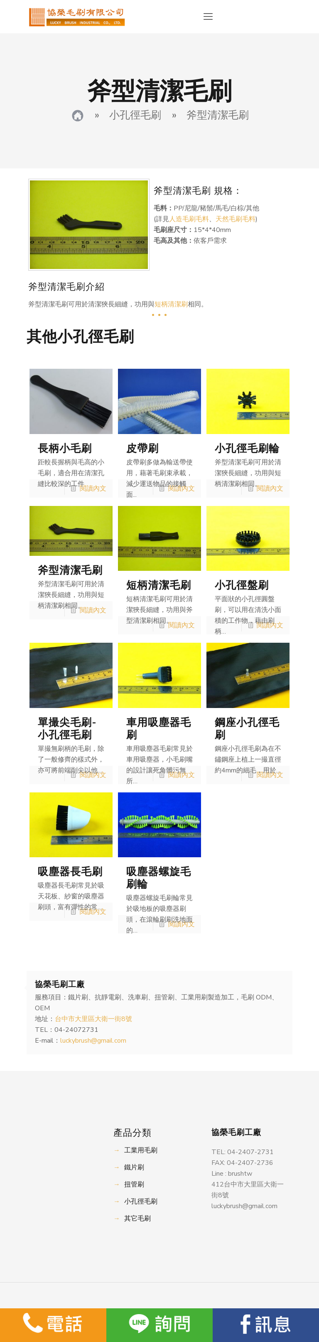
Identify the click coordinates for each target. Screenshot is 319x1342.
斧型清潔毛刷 (70, 570)
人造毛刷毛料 (189, 219)
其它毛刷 (137, 1218)
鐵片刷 (134, 1167)
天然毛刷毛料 (235, 219)
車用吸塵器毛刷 (158, 728)
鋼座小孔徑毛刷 (247, 728)
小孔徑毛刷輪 (247, 449)
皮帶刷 (142, 449)
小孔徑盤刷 (242, 585)
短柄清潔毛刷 (158, 585)
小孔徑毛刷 (140, 1201)
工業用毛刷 (140, 1150)
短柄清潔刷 (171, 304)
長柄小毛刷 (65, 449)
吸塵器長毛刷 (70, 872)
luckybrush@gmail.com (93, 1040)
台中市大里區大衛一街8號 (93, 1019)
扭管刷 (134, 1184)
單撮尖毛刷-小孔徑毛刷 (67, 728)
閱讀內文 (93, 488)
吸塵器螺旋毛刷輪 (158, 878)
